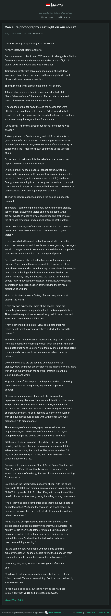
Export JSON (103, 613)
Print (20, 600)
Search (52, 17)
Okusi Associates (54, 613)
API (60, 17)
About (67, 17)
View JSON (10, 600)
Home (44, 17)
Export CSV (90, 613)
